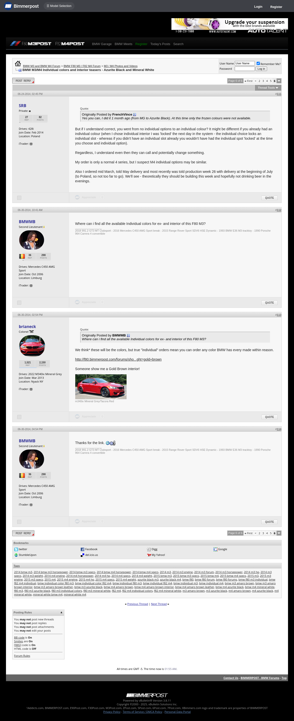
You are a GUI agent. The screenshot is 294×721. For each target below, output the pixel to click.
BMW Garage (102, 44)
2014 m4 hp (102, 576)
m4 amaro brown (239, 590)
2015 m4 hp (86, 579)
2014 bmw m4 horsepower (114, 572)
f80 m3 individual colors (67, 590)
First (249, 81)
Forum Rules (22, 655)
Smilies (18, 641)
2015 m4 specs (104, 579)
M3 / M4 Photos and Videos (121, 66)
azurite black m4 (170, 579)
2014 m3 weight (33, 576)
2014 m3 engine (182, 572)
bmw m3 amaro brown (239, 583)
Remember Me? (269, 64)
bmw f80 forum (205, 579)
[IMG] (17, 645)
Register (276, 7)
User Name (227, 63)
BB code (19, 637)
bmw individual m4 (211, 583)
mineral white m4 (75, 594)
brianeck (27, 326)
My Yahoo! (158, 555)
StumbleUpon (27, 555)
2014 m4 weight (142, 576)
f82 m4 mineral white (167, 590)
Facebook (91, 549)
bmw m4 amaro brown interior (154, 587)
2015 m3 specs (33, 579)
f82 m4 (116, 590)
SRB (22, 105)
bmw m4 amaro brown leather (194, 587)
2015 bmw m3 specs (186, 576)
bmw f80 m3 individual (252, 579)
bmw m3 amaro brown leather (53, 587)
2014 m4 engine (54, 576)
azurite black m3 (148, 579)
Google (222, 549)
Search (178, 44)
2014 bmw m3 (23, 572)
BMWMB (27, 221)
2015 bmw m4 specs (233, 576)
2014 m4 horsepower (79, 576)
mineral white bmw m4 (48, 594)
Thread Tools (266, 87)
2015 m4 (50, 579)
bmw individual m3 (185, 583)
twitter (23, 549)
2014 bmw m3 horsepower (51, 572)
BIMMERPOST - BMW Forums (260, 678)
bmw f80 (188, 579)
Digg (154, 549)
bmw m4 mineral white (260, 587)
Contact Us (230, 678)
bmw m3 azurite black (88, 587)
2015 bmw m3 (162, 576)
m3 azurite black (216, 590)
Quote (269, 198)
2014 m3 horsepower (228, 572)
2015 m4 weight (126, 579)
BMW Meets (123, 44)
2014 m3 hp (251, 572)
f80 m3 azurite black (37, 590)
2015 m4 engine (67, 579)
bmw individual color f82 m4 (93, 583)
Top (284, 678)
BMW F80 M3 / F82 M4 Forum (82, 66)
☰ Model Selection (59, 6)
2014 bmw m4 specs (145, 572)
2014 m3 (165, 572)
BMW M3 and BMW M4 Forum (41, 66)
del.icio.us (91, 555)
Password (226, 68)
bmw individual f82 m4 (157, 583)
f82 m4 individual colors (137, 590)
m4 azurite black (262, 590)
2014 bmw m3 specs (82, 572)
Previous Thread (137, 604)
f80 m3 (18, 590)
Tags (17, 565)
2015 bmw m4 (210, 576)
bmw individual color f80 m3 (55, 583)
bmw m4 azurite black (230, 587)
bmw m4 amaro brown (118, 587)
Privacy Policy (112, 712)
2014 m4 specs (120, 576)
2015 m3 (253, 576)
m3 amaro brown (194, 590)
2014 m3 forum (204, 572)
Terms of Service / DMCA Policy (142, 712)
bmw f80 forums (226, 579)
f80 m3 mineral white (97, 590)
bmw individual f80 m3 (127, 583)
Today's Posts (160, 44)
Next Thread (159, 604)
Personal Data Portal (177, 712)
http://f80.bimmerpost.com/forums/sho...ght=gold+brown (118, 359)
